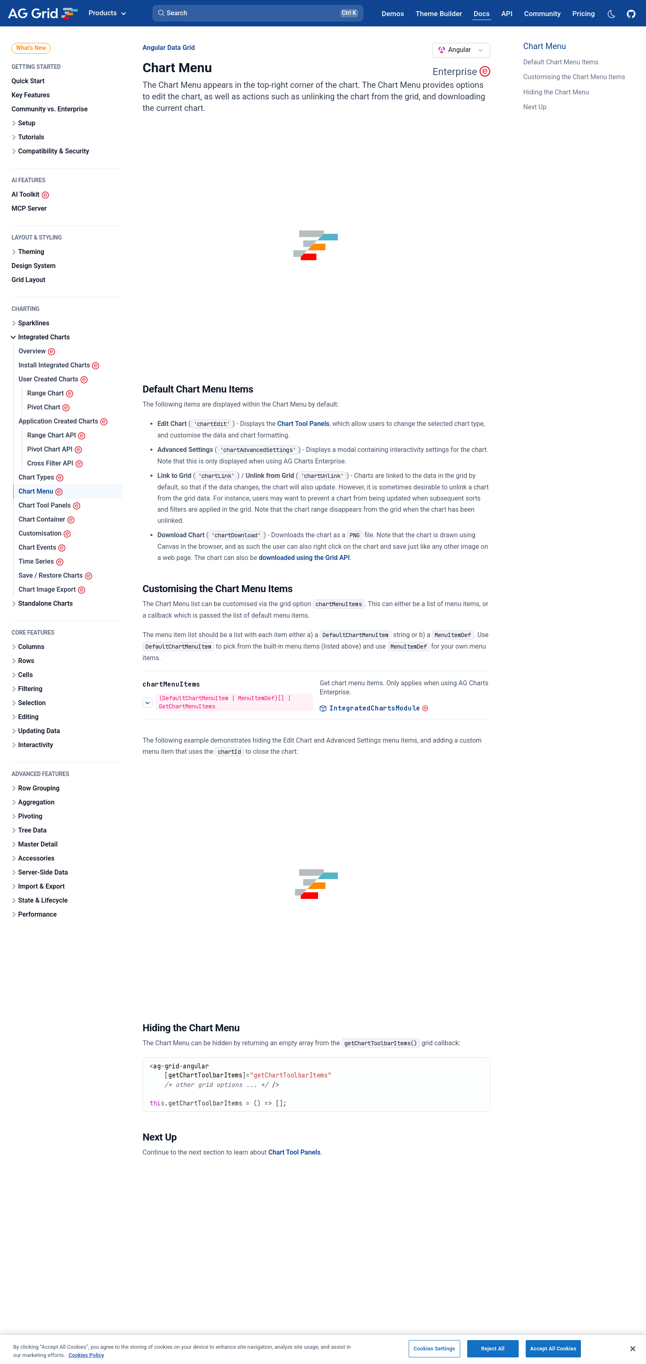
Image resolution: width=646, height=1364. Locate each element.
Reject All (493, 1348)
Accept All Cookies (553, 1348)
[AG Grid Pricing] (583, 13)
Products (107, 13)
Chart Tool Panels (303, 424)
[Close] (633, 1349)
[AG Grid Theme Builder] (439, 13)
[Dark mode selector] (611, 13)
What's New (31, 48)
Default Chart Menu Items (561, 62)
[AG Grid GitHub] (632, 13)
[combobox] (461, 50)
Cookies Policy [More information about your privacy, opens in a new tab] (86, 1355)
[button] (257, 13)
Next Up (534, 107)
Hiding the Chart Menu (556, 92)
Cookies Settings (434, 1348)
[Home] (43, 13)
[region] (323, 1349)
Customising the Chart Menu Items (574, 77)
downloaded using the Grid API (304, 558)
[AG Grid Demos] (393, 13)
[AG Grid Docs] (482, 13)
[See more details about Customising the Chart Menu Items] (147, 702)
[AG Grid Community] (542, 13)
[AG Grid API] (507, 13)
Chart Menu (544, 46)
